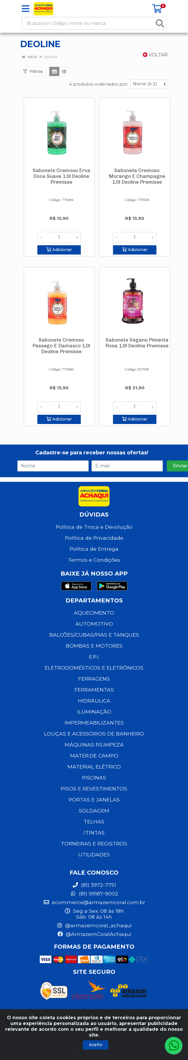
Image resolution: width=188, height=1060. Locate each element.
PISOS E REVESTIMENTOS (94, 785)
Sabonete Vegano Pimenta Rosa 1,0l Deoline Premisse (137, 341)
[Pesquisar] (160, 23)
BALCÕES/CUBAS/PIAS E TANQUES (94, 631)
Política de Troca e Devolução (94, 524)
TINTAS (93, 829)
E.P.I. (94, 653)
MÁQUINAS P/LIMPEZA (94, 741)
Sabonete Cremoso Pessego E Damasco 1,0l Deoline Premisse (61, 344)
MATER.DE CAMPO (94, 752)
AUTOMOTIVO (94, 620)
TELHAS (94, 818)
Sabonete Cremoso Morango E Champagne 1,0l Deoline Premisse (137, 176)
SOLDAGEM (94, 807)
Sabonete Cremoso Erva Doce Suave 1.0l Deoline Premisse (61, 176)
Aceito (95, 1044)
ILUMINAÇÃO (94, 708)
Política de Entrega (94, 546)
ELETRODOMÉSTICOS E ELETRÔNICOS (94, 664)
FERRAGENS (94, 675)
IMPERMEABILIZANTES (94, 719)
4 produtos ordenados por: (98, 84)
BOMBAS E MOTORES (94, 642)
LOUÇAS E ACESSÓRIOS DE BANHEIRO (94, 730)
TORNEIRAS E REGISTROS (94, 840)
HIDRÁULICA (94, 697)
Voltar (155, 55)
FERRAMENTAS (94, 686)
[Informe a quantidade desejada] (59, 237)
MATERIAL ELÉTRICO (94, 763)
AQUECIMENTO (94, 609)
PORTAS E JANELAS (94, 796)
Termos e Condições (94, 557)
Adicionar (59, 249)
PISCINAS (94, 774)
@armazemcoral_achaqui (94, 922)
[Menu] (25, 8)
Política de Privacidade (94, 535)
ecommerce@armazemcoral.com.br (94, 899)
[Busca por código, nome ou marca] (88, 23)
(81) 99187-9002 (94, 890)
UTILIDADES (94, 851)
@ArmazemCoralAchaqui (94, 931)
